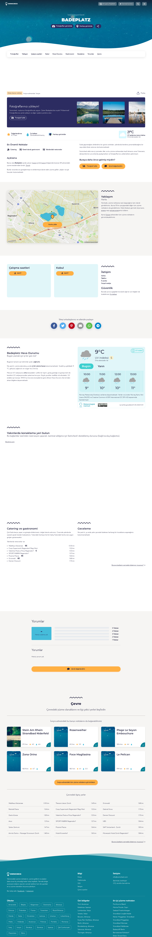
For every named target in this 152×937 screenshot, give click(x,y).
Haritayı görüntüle (84, 26)
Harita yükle (52, 224)
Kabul (47, 54)
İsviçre (70, 15)
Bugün (86, 366)
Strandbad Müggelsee (121, 920)
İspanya (50, 927)
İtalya (20, 916)
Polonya (43, 922)
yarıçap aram (114, 210)
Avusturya (32, 922)
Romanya (65, 922)
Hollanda (20, 922)
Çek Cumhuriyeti (64, 927)
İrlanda (11, 916)
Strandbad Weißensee (120, 926)
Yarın (101, 366)
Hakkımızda (82, 880)
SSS (79, 883)
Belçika (23, 905)
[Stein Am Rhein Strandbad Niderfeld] (14, 729)
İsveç (10, 927)
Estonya (11, 910)
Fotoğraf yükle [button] (89, 166)
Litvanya (53, 916)
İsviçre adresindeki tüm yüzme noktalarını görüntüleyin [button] (76, 782)
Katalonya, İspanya (84, 907)
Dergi (80, 877)
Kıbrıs (23, 933)
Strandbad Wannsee (120, 923)
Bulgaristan (34, 905)
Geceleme (80, 54)
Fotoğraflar (14, 54)
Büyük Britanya (58, 910)
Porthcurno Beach (119, 904)
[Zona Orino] (14, 753)
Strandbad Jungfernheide (122, 914)
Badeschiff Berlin (119, 929)
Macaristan (12, 933)
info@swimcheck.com (120, 877)
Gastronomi (70, 54)
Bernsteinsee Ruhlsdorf (121, 933)
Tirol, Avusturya (83, 904)
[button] (107, 4)
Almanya (59, 905)
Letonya (42, 916)
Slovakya (29, 927)
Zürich (82, 15)
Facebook (21, 891)
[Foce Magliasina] (61, 753)
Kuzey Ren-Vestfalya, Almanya (88, 920)
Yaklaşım (25, 54)
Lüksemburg (64, 916)
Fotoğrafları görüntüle (62, 26)
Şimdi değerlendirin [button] (113, 166)
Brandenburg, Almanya (86, 926)
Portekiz (54, 922)
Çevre (99, 54)
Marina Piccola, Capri (120, 907)
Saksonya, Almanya (84, 929)
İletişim (80, 886)
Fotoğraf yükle (18, 118)
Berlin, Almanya (83, 923)
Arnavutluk (12, 905)
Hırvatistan (31, 916)
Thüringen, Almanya (85, 933)
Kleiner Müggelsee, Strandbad (123, 917)
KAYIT (17, 273)
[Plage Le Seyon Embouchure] (108, 729)
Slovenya (40, 927)
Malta (11, 922)
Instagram (30, 891)
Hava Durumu (57, 54)
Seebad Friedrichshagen (121, 910)
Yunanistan (44, 910)
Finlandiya (22, 910)
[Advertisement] (70, 74)
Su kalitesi (113, 294)
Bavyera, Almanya (84, 917)
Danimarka (47, 905)
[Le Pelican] (108, 753)
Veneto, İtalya (82, 914)
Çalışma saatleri (36, 54)
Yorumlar (91, 54)
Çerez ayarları (82, 890)
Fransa (33, 910)
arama (103, 210)
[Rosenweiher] (61, 729)
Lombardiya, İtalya (84, 910)
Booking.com (10, 442)
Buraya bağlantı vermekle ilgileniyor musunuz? (128, 565)
